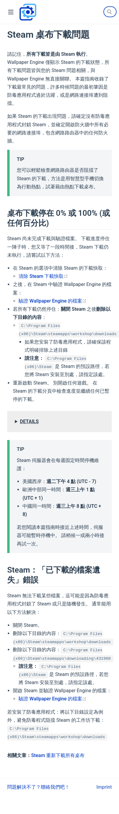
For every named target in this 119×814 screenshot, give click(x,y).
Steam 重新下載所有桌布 (58, 755)
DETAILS (29, 421)
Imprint (104, 787)
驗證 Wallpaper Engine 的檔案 (53, 301)
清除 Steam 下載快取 (43, 276)
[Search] (110, 11)
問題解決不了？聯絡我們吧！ (38, 787)
